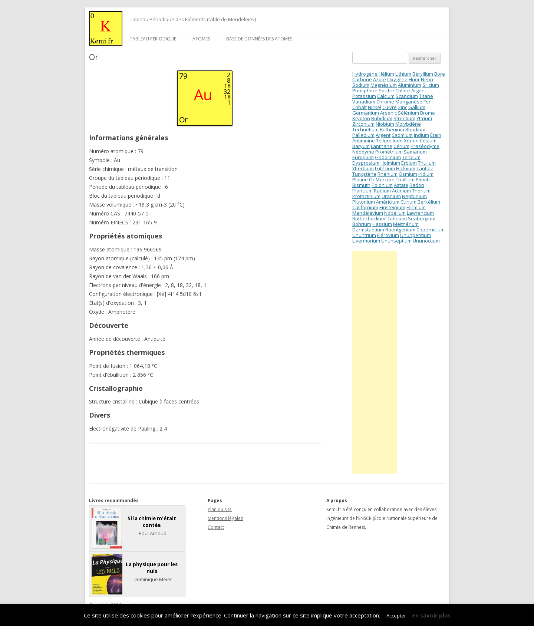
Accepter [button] (396, 615)
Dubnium (396, 218)
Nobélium (395, 213)
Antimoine (363, 140)
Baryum (361, 146)
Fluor (414, 79)
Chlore (402, 90)
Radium (382, 190)
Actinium (401, 190)
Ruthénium (392, 129)
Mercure (385, 179)
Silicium (430, 85)
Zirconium (363, 124)
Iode (398, 140)
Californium (365, 207)
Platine (360, 179)
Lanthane (381, 146)
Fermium (416, 207)
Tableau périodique (153, 39)
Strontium (404, 118)
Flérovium (388, 235)
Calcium (386, 96)
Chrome (385, 101)
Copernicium (430, 229)
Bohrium (361, 224)
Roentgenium (400, 229)
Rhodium (415, 129)
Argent (383, 135)
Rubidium (381, 118)
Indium (421, 135)
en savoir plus (431, 615)
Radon (416, 185)
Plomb (423, 179)
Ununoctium (426, 240)
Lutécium (385, 168)
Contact (216, 527)
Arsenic (388, 112)
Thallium (405, 179)
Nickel (374, 107)
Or (372, 179)
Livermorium (366, 240)
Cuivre (389, 107)
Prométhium (389, 151)
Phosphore (365, 90)
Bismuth (361, 185)
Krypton (361, 118)
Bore (439, 73)
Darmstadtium (368, 229)
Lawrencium (420, 213)
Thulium (427, 162)
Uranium (391, 196)
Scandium (407, 96)
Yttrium (424, 118)
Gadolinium (388, 157)
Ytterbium (363, 168)
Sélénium (408, 112)
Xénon (411, 140)
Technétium (365, 129)
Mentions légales (225, 518)
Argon (418, 90)
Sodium (360, 85)
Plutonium (363, 201)
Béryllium (422, 73)
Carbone (362, 79)
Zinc (402, 107)
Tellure (384, 140)
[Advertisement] (374, 362)
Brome (427, 112)
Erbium (409, 162)
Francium (362, 190)
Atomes (201, 39)
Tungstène (364, 174)
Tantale (425, 168)
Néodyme (363, 151)
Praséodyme (425, 146)
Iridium (426, 174)
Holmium (390, 162)
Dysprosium (365, 162)
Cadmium (402, 135)
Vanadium (363, 101)
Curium (408, 201)
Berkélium (429, 201)
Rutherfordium (368, 218)
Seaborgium (421, 218)
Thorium (421, 190)
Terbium (411, 157)
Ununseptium (396, 240)
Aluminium (409, 85)
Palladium (363, 135)
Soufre (386, 90)
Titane (426, 96)
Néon (427, 79)
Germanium (365, 112)
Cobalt (359, 107)
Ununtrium (364, 235)
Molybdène (408, 124)
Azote (379, 79)
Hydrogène (365, 73)
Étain (435, 135)
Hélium (386, 73)
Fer (427, 101)
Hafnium (405, 168)
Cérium (401, 146)
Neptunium (414, 196)
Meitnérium (406, 224)
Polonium (382, 185)
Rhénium (388, 174)
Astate (401, 185)
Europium (363, 157)
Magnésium (383, 85)
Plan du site (220, 509)
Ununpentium (415, 235)
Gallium (416, 107)
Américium (387, 201)
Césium (428, 140)
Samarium (415, 151)
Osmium (408, 174)
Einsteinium (392, 207)
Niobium (385, 124)
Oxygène (397, 79)
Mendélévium (367, 213)
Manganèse (408, 101)
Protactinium (366, 196)
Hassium (382, 224)
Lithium (403, 73)
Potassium (364, 96)
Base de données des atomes (259, 39)
